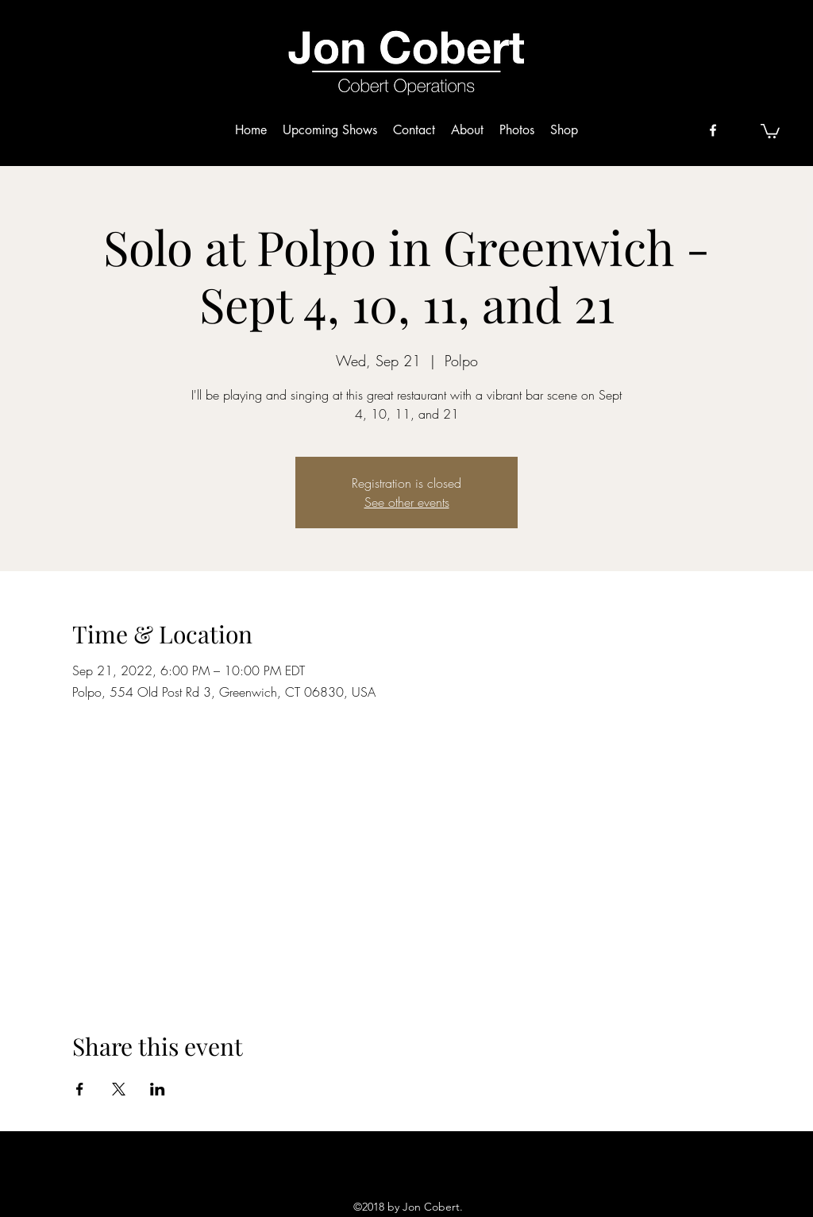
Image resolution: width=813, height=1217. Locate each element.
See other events (406, 502)
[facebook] (713, 130)
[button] (770, 130)
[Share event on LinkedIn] (157, 1089)
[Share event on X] (118, 1089)
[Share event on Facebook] (79, 1089)
